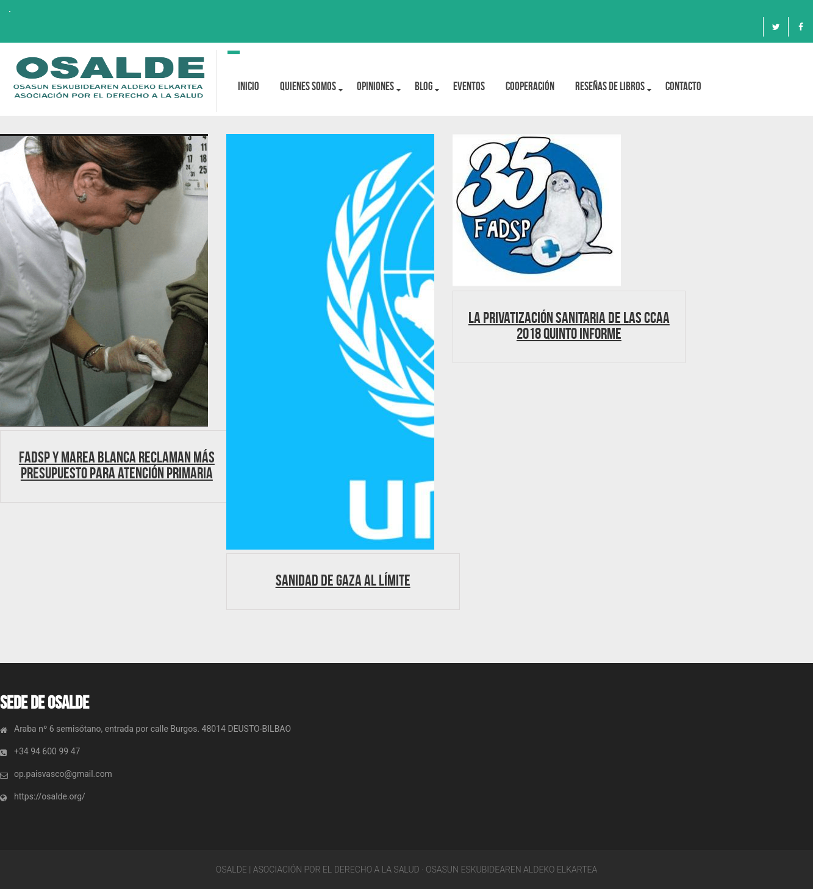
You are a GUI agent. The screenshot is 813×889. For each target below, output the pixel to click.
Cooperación (530, 86)
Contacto (683, 86)
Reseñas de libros (610, 86)
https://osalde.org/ (49, 796)
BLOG (423, 86)
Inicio (248, 86)
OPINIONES (375, 86)
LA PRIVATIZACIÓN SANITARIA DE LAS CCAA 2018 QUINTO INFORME (569, 325)
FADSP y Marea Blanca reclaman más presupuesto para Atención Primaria (117, 464)
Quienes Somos (308, 86)
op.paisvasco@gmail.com (63, 774)
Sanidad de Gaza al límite (343, 580)
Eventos (469, 86)
